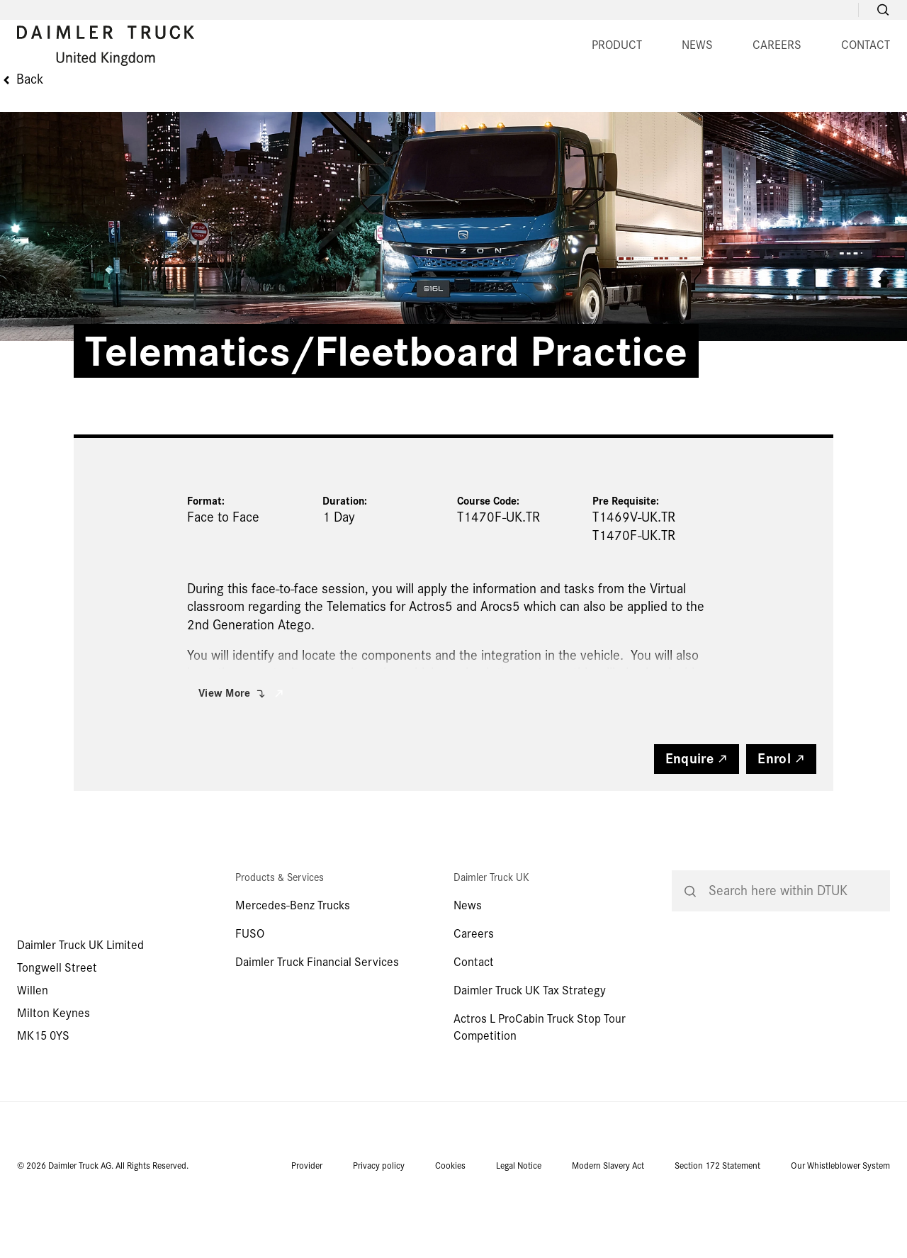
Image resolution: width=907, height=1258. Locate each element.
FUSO (249, 996)
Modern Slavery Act (608, 1228)
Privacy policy (379, 1228)
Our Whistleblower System (840, 1228)
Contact (474, 1024)
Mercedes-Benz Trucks (292, 968)
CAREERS (490, 102)
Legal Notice (518, 1228)
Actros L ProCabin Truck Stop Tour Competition (540, 1089)
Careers (474, 996)
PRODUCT (330, 102)
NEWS (410, 102)
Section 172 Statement (717, 1228)
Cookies (450, 1228)
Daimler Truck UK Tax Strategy (530, 1053)
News (468, 968)
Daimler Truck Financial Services (317, 1024)
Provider (306, 1228)
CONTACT (578, 102)
